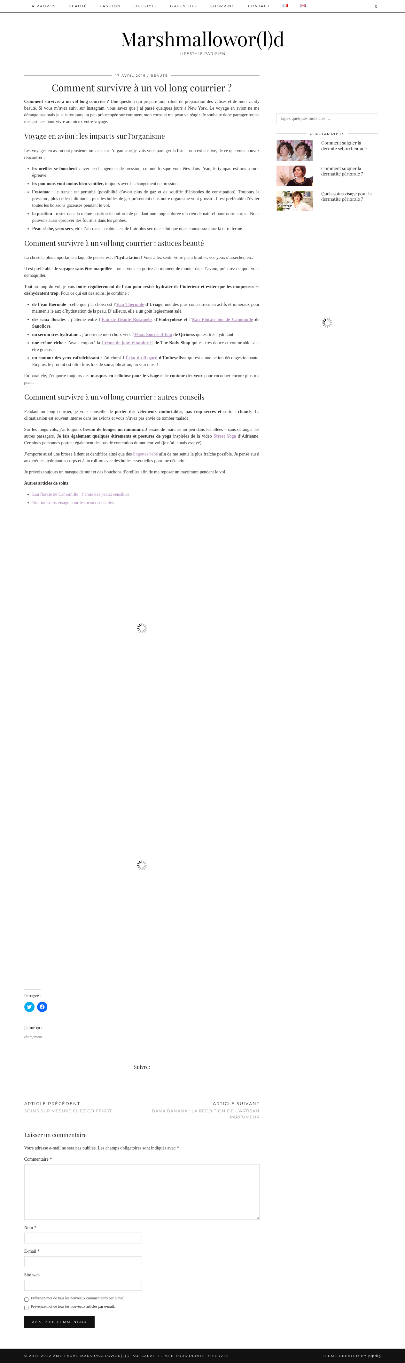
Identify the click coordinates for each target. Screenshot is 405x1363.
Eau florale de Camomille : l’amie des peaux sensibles (80, 494)
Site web (32, 1275)
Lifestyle (145, 6)
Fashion (110, 6)
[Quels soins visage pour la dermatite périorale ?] (294, 201)
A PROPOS (44, 6)
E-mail (32, 1251)
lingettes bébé (145, 454)
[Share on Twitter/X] (29, 1088)
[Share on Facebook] (25, 1088)
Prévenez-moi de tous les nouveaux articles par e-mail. (73, 1306)
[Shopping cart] (376, 6)
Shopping (222, 6)
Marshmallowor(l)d (202, 38)
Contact (259, 6)
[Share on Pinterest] (32, 1088)
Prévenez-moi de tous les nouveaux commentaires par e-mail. (78, 1298)
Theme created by (351, 1356)
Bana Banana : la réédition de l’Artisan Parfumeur (201, 1110)
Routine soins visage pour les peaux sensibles (73, 502)
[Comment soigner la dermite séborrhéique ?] (294, 150)
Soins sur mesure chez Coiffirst (68, 1107)
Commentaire (38, 1159)
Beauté (78, 6)
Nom (30, 1227)
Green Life (184, 6)
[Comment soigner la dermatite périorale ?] (294, 176)
